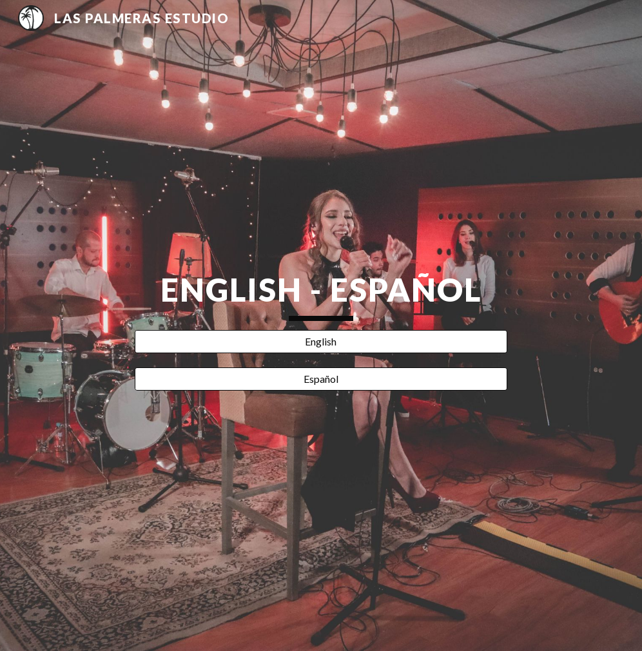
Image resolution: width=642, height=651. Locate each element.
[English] (321, 341)
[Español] (321, 379)
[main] (321, 295)
